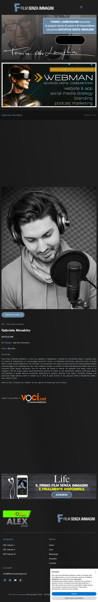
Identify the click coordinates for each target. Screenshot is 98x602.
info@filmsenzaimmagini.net (15, 573)
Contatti (52, 563)
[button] (95, 571)
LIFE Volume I (9, 545)
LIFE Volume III (9, 554)
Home (86, 115)
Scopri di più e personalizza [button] (74, 598)
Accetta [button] (74, 594)
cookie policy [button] (77, 579)
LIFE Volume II (9, 549)
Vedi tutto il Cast (12, 315)
